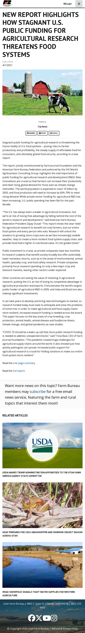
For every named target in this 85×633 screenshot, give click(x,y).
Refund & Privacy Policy (65, 628)
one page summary (24, 363)
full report (19, 370)
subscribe (38, 391)
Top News (42, 126)
